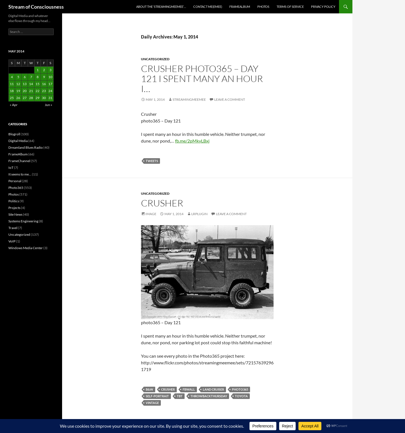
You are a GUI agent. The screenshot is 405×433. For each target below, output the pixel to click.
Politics (13, 201)
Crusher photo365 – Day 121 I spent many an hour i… (202, 78)
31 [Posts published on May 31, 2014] (50, 98)
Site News (15, 214)
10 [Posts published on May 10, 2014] (50, 77)
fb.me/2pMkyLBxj (192, 140)
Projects (14, 208)
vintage (152, 403)
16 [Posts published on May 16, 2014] (44, 84)
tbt (180, 396)
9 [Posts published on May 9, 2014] (44, 77)
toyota (241, 396)
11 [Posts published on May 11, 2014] (12, 84)
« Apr (14, 105)
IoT (10, 167)
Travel (12, 228)
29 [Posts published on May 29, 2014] (37, 98)
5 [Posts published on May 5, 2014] (18, 77)
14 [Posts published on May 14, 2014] (31, 84)
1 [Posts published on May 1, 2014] (38, 70)
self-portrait (157, 396)
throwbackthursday (208, 396)
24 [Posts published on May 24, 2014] (50, 91)
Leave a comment (229, 99)
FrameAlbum (239, 6)
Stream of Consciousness (36, 7)
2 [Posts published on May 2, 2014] (44, 70)
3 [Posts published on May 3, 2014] (50, 70)
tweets (152, 161)
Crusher (162, 203)
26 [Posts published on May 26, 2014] (18, 98)
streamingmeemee (189, 99)
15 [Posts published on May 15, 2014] (37, 84)
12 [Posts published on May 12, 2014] (18, 84)
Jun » (48, 105)
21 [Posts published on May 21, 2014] (31, 91)
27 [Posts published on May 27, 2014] (25, 98)
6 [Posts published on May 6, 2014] (25, 77)
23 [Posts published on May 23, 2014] (44, 91)
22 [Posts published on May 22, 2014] (37, 91)
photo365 (240, 389)
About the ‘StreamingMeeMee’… (161, 6)
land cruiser (213, 389)
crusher (168, 389)
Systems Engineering (23, 221)
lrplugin (199, 214)
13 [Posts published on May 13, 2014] (25, 84)
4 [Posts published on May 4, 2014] (12, 77)
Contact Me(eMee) (207, 6)
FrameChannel (19, 161)
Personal (14, 181)
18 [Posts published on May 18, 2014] (12, 91)
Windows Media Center (25, 248)
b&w (149, 389)
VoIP (11, 241)
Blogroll (14, 134)
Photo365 (15, 188)
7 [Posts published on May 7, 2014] (31, 77)
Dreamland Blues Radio (25, 147)
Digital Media (18, 141)
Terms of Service (290, 6)
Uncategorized (155, 59)
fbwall (189, 389)
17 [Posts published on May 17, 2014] (50, 84)
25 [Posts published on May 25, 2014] (12, 98)
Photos (263, 6)
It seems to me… (19, 174)
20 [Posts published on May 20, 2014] (25, 91)
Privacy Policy (323, 6)
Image (150, 214)
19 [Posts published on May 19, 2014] (18, 91)
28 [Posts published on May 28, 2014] (31, 98)
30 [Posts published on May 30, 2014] (44, 98)
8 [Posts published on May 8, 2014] (38, 77)
